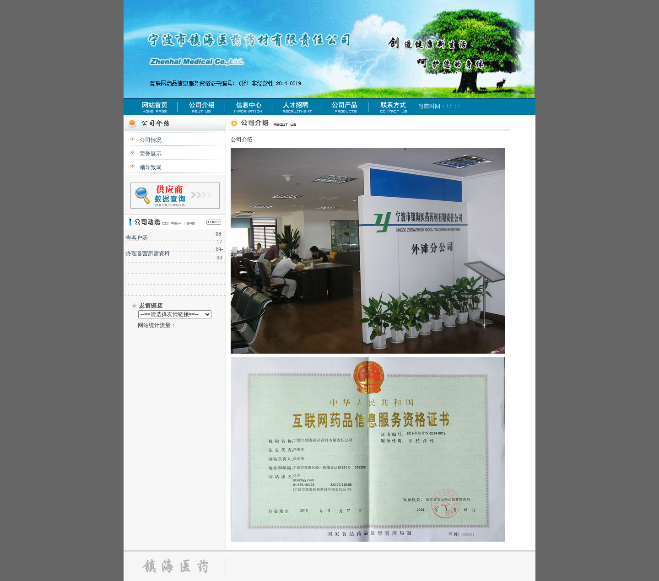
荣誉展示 (151, 154)
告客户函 (137, 238)
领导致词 (151, 167)
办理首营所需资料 (148, 253)
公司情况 (151, 140)
